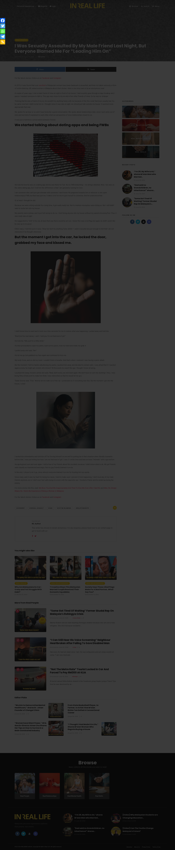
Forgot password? (98, 439)
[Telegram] (2, 36)
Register (96, 448)
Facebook (75, 418)
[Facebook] (2, 20)
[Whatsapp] (2, 31)
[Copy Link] (2, 41)
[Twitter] (2, 25)
